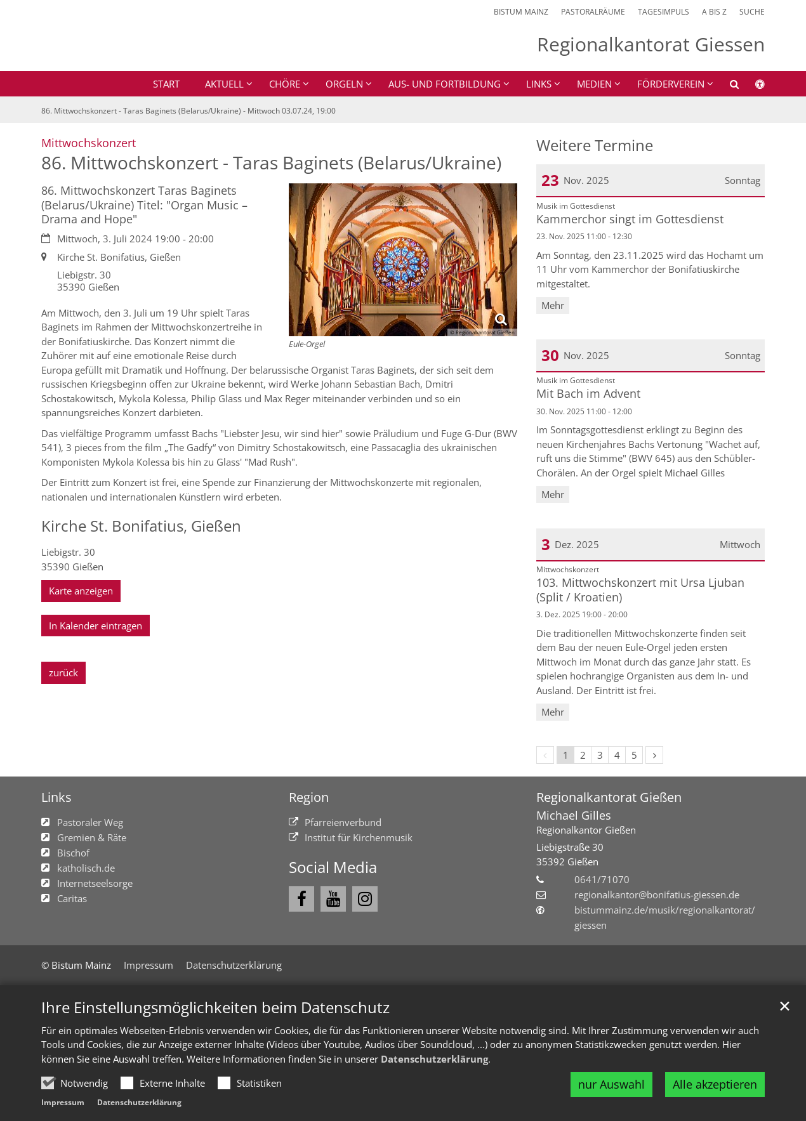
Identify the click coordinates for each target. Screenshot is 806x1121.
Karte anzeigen (81, 590)
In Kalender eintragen (95, 625)
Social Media (333, 867)
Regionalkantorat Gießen (609, 797)
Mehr (552, 305)
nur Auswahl (611, 1084)
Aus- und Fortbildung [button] (444, 83)
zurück (63, 672)
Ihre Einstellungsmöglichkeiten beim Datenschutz (215, 1007)
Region (309, 797)
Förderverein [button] (670, 83)
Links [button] (539, 83)
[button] (726, 86)
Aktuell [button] (224, 83)
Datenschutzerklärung (434, 1058)
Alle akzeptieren (715, 1084)
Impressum (62, 1102)
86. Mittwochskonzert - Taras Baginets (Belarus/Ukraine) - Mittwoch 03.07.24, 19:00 (188, 110)
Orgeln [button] (344, 83)
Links (56, 797)
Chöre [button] (284, 83)
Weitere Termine (594, 145)
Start (166, 83)
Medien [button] (594, 83)
